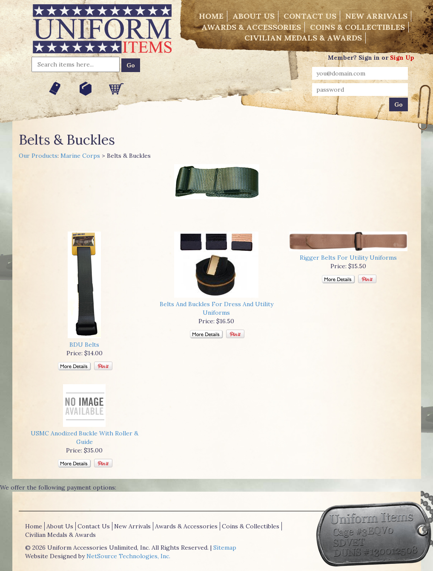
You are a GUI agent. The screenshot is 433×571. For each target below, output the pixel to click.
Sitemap (224, 547)
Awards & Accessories (251, 27)
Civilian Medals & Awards (303, 38)
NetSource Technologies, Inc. (128, 556)
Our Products (38, 155)
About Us (253, 16)
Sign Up (402, 57)
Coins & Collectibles (357, 27)
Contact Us (310, 16)
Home (211, 16)
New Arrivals (376, 16)
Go (130, 65)
